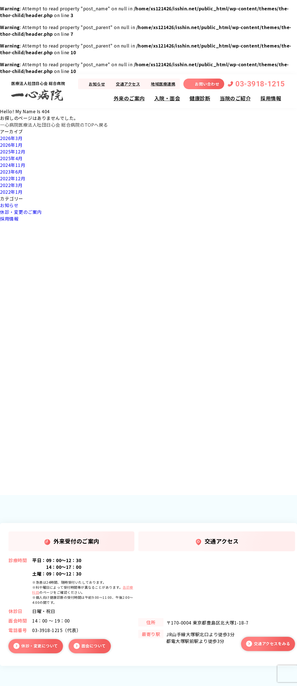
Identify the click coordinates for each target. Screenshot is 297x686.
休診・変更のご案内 (21, 212)
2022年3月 (11, 185)
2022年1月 (11, 191)
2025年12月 (12, 151)
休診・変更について (39, 646)
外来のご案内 (129, 98)
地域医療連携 (163, 84)
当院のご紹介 (235, 98)
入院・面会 (167, 98)
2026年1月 (11, 144)
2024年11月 (12, 165)
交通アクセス (128, 84)
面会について (93, 646)
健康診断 (200, 98)
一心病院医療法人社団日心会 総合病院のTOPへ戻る (54, 124)
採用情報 (270, 98)
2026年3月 (11, 138)
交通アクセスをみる (272, 643)
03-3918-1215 (260, 84)
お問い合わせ (207, 84)
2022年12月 (12, 178)
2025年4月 (11, 158)
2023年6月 (11, 171)
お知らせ (97, 84)
